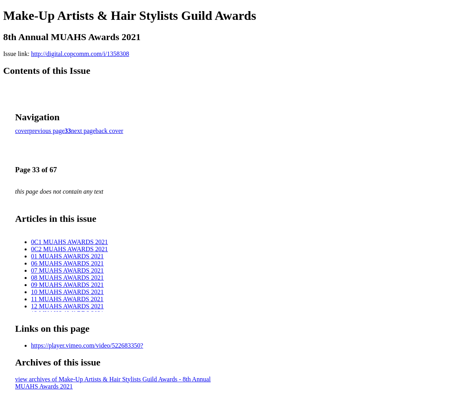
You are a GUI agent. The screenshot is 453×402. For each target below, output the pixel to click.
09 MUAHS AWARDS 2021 (67, 284)
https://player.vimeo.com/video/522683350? (87, 345)
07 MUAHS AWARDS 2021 (67, 270)
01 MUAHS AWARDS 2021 (67, 256)
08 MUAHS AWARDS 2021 (67, 277)
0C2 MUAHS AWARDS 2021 (69, 249)
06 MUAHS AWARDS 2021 (67, 263)
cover (22, 130)
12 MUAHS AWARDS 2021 (67, 306)
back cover (109, 130)
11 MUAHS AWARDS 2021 (67, 299)
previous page (47, 130)
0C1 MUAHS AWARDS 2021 (69, 242)
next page (83, 130)
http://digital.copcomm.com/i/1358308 (80, 53)
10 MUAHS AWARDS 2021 (67, 292)
